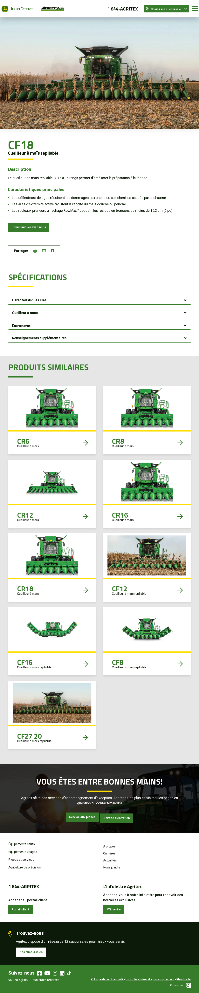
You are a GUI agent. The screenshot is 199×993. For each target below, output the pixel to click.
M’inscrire (115, 908)
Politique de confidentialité (107, 980)
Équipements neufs (21, 842)
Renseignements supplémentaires (39, 337)
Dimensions (21, 324)
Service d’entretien (120, 816)
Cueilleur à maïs (25, 312)
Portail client (22, 908)
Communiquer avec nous (32, 224)
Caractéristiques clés (29, 299)
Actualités (110, 858)
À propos (109, 844)
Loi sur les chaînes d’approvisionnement (150, 980)
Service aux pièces (78, 816)
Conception (180, 986)
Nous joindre (111, 865)
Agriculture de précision (24, 865)
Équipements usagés (22, 850)
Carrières (109, 851)
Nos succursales (33, 952)
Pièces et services (21, 858)
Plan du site (183, 980)
